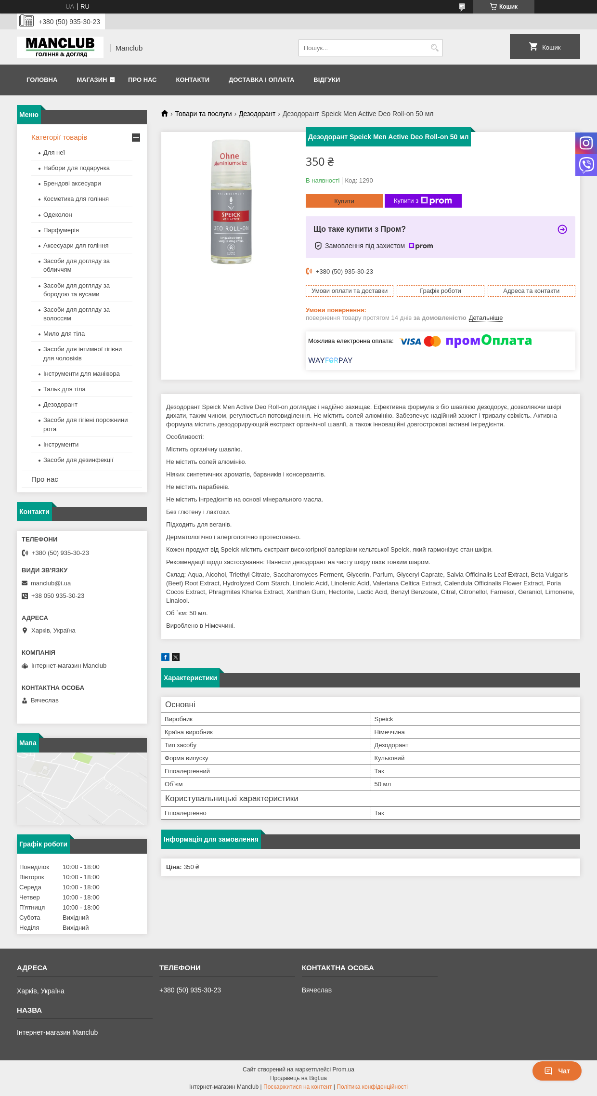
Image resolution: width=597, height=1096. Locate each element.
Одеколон (57, 214)
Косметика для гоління (76, 198)
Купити (344, 201)
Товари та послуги (203, 114)
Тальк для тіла (64, 389)
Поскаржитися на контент (297, 1086)
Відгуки (326, 79)
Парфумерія (61, 230)
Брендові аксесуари (72, 183)
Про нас (142, 79)
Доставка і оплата (261, 79)
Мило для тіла (64, 333)
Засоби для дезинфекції (78, 459)
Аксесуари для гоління (76, 245)
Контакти (192, 79)
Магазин (92, 79)
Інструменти (60, 444)
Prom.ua (343, 1069)
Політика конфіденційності (372, 1086)
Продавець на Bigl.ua (298, 1078)
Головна (41, 79)
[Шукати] (434, 48)
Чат (557, 1071)
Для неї (54, 152)
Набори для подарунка (76, 168)
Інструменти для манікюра (81, 373)
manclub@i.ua (51, 583)
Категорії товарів (59, 137)
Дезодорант (257, 114)
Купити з (423, 201)
